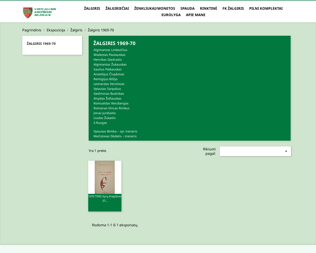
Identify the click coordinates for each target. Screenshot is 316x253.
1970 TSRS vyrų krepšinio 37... (104, 200)
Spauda (187, 8)
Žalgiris (92, 8)
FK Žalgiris (233, 8)
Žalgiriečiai (117, 8)
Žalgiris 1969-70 (41, 43)
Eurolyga (171, 14)
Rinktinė (208, 8)
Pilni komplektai (266, 8)
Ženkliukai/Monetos (154, 8)
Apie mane (195, 14)
